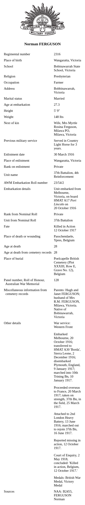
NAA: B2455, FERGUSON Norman (63, 495)
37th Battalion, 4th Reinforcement (66, 174)
